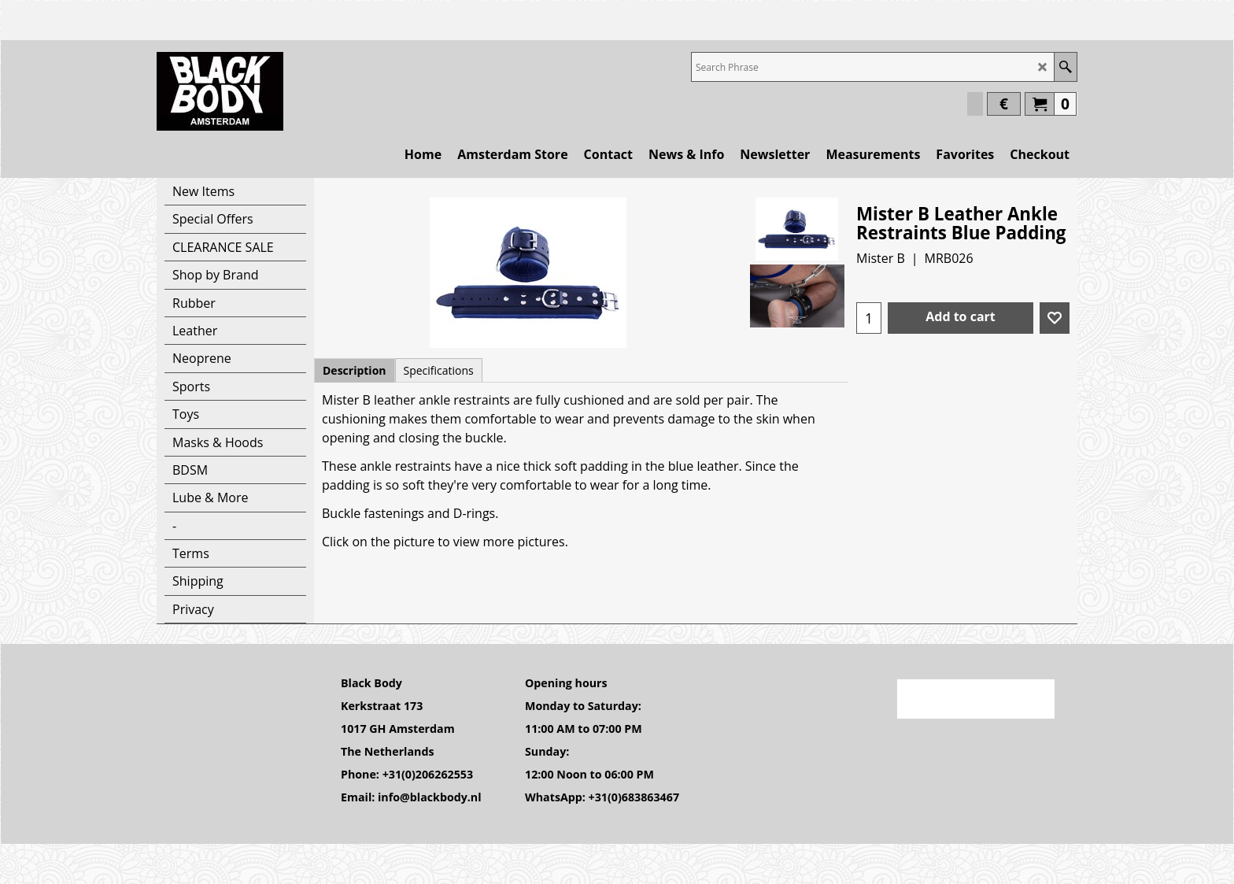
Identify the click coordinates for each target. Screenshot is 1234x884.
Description (354, 370)
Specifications (439, 370)
